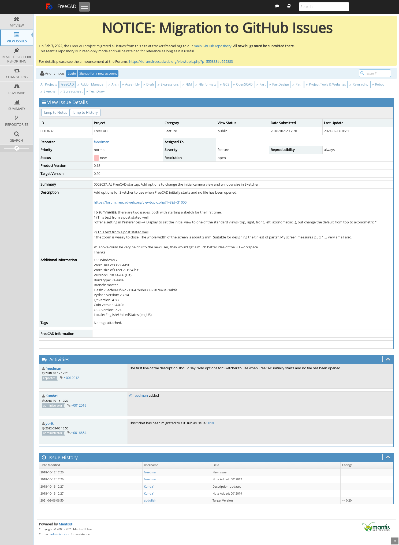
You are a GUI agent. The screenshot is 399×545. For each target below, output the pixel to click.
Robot (378, 84)
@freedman (138, 395)
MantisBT (66, 524)
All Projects (48, 84)
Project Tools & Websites (326, 84)
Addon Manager (91, 84)
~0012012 (71, 377)
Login (72, 73)
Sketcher (48, 91)
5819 (210, 423)
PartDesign (279, 84)
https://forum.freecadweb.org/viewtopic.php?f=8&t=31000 (140, 202)
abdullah (150, 500)
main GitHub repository (213, 45)
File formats (205, 84)
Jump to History (85, 112)
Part (261, 84)
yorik (50, 423)
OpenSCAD (243, 84)
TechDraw (95, 91)
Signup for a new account (98, 73)
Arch (113, 84)
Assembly (131, 84)
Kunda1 (52, 395)
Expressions (168, 84)
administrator (60, 534)
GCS (224, 84)
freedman (101, 141)
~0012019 (78, 405)
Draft (148, 84)
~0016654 (78, 432)
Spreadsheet (71, 91)
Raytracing (358, 84)
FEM (187, 84)
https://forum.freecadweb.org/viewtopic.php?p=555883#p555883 (181, 61)
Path (297, 84)
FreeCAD (61, 7)
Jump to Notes (55, 112)
